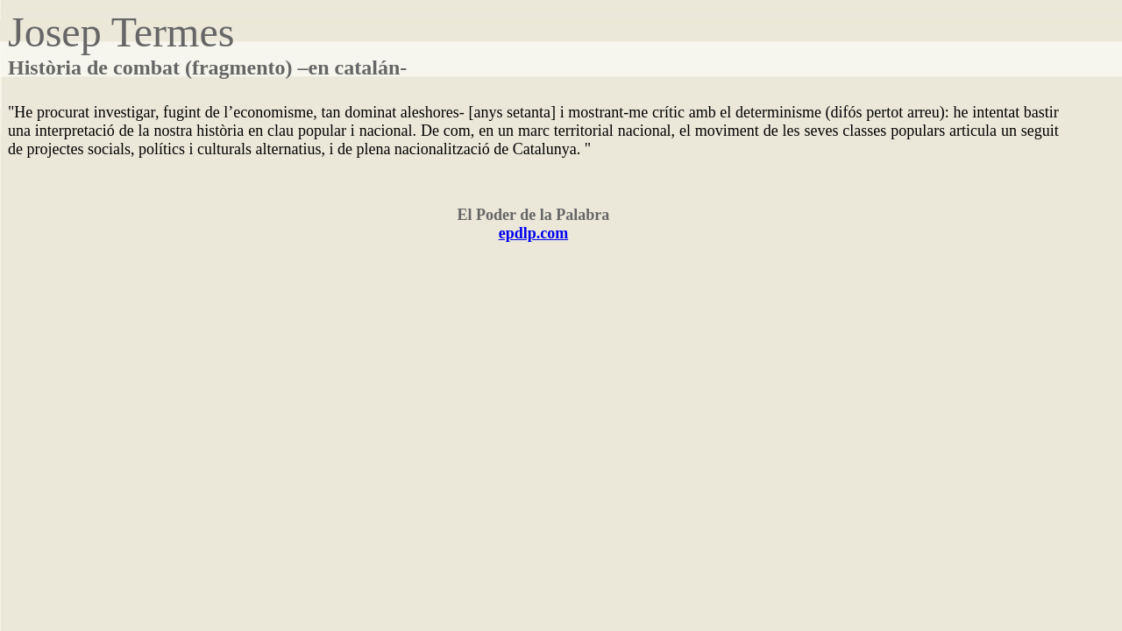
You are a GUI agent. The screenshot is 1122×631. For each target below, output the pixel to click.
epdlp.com (534, 233)
